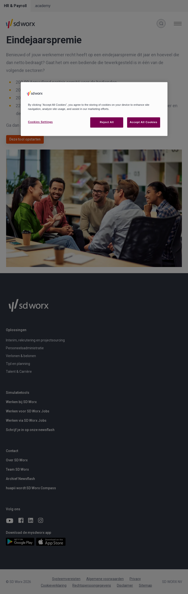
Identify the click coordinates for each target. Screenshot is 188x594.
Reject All (107, 122)
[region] (94, 109)
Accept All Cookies (143, 122)
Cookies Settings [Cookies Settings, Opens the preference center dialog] (40, 122)
